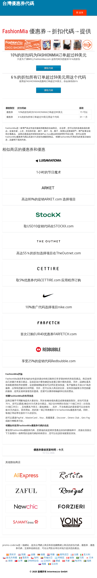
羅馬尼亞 (63, 554)
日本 (89, 557)
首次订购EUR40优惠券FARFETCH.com (48, 334)
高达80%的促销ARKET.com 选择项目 (49, 199)
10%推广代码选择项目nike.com (48, 307)
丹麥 (66, 560)
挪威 (56, 560)
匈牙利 (77, 560)
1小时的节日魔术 (48, 172)
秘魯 (70, 557)
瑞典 (87, 560)
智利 (35, 557)
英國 (22, 554)
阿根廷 (59, 557)
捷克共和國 (10, 557)
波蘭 (31, 554)
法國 (74, 554)
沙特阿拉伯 (31, 560)
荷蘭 (51, 554)
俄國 (42, 563)
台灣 (18, 560)
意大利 (85, 554)
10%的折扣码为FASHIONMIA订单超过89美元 (48, 55)
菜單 (79, 12)
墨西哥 (24, 557)
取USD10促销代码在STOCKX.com (48, 226)
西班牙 (11, 554)
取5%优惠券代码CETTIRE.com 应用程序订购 (48, 280)
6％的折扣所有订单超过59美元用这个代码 (48, 77)
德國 (41, 554)
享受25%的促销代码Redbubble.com (48, 361)
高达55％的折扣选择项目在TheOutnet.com (48, 253)
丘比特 (53, 563)
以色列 (45, 560)
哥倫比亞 (47, 557)
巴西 (80, 557)
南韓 (9, 560)
